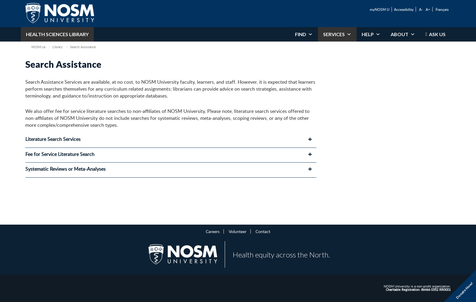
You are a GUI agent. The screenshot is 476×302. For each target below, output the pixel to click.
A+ (428, 9)
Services (337, 34)
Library (57, 47)
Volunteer (237, 231)
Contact (262, 231)
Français (442, 9)
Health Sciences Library (57, 34)
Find (304, 34)
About (403, 34)
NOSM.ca (38, 47)
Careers (213, 231)
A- (421, 9)
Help (371, 34)
